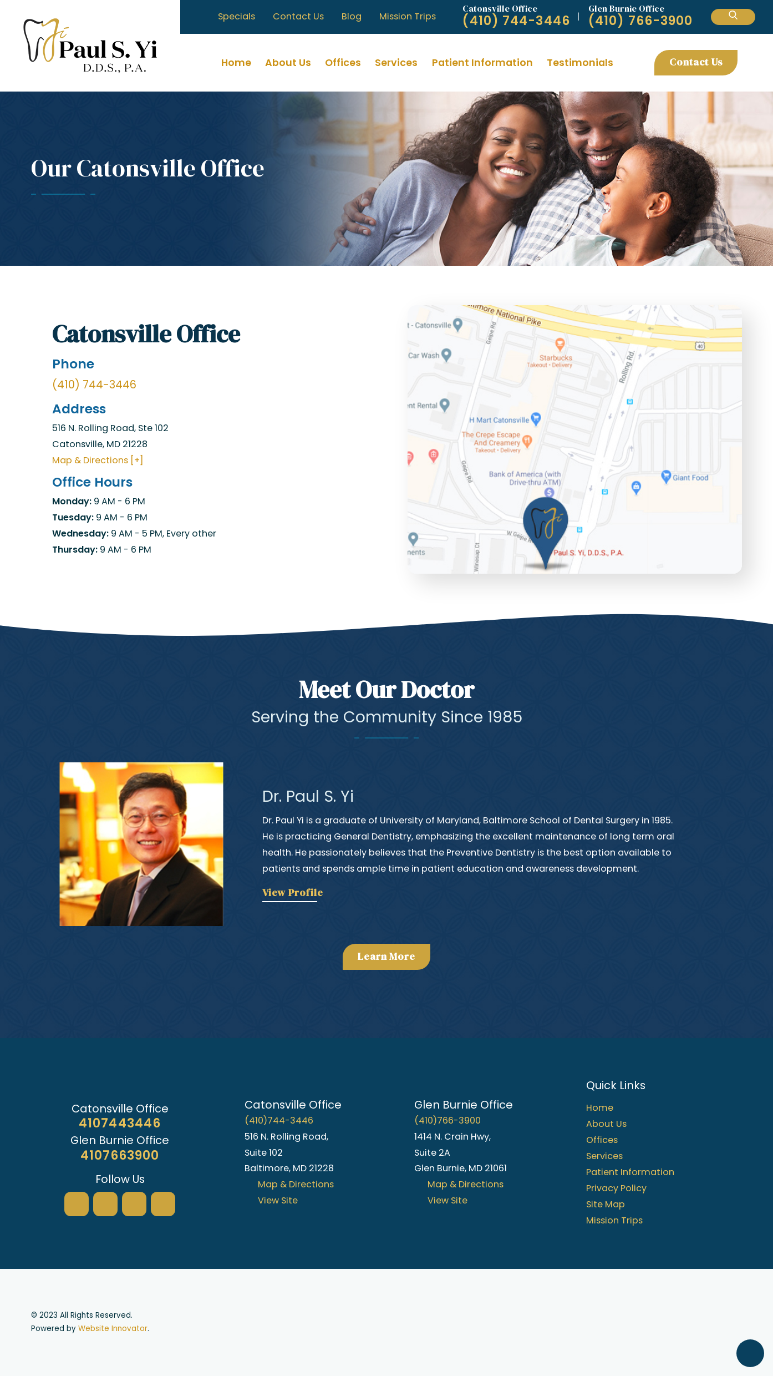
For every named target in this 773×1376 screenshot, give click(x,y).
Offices (343, 62)
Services (396, 62)
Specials (236, 16)
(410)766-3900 (447, 1120)
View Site (278, 1200)
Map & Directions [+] (98, 460)
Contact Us (298, 16)
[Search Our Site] (733, 17)
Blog (352, 16)
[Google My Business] (76, 1204)
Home (236, 62)
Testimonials (580, 62)
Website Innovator (113, 1328)
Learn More (386, 956)
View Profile (292, 892)
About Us (288, 62)
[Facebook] (105, 1204)
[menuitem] (236, 63)
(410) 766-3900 (640, 20)
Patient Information (482, 62)
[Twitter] (163, 1204)
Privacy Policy (616, 1188)
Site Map (605, 1204)
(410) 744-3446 (515, 20)
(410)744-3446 (279, 1120)
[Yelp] (134, 1204)
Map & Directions (296, 1184)
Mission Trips (407, 16)
